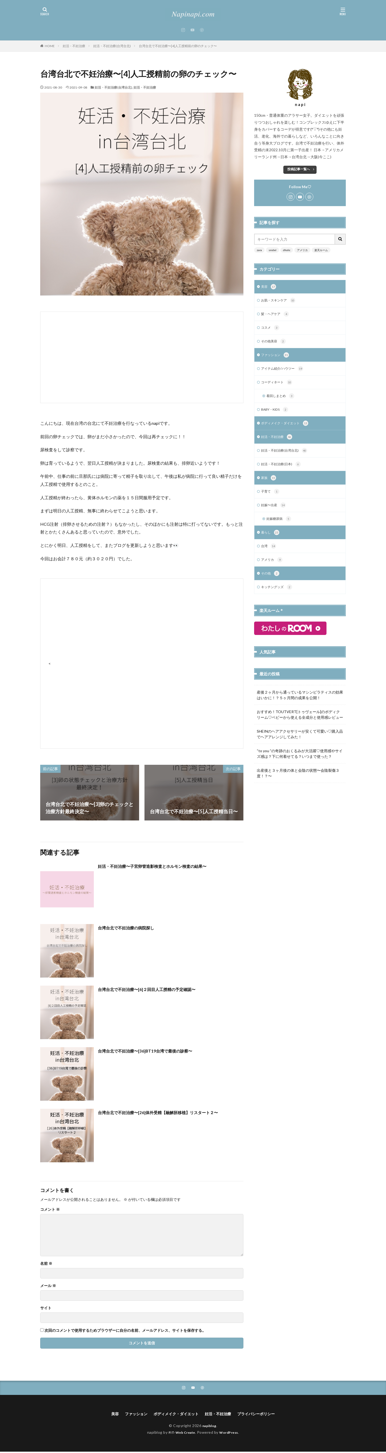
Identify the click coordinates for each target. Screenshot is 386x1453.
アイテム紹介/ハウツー (285, 372)
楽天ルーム (321, 250)
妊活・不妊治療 (74, 46)
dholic (286, 250)
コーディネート (278, 386)
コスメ (271, 329)
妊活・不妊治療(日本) (283, 471)
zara (259, 250)
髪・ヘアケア (276, 315)
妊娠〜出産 (275, 514)
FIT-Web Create (180, 1433)
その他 (271, 585)
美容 (269, 287)
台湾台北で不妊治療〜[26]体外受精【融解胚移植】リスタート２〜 (170, 1112)
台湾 (269, 556)
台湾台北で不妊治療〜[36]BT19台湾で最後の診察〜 (154, 1051)
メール (48, 1286)
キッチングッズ (278, 599)
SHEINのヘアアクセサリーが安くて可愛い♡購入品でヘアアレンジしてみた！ (300, 746)
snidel (272, 250)
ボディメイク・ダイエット (288, 429)
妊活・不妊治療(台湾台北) (112, 46)
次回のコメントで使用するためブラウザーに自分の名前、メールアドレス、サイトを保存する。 (125, 1330)
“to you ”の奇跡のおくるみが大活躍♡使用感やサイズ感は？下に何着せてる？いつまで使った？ (300, 766)
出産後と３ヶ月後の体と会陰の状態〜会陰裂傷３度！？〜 (298, 785)
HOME (50, 46)
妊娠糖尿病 (280, 528)
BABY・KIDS (276, 415)
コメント (50, 1209)
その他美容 (275, 344)
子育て (271, 500)
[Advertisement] (142, 357)
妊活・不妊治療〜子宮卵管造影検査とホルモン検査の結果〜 (163, 866)
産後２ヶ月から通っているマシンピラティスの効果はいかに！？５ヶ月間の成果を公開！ (300, 707)
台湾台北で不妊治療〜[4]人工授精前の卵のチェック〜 (178, 46)
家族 (269, 486)
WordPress (231, 1433)
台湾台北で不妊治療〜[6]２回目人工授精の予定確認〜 (156, 989)
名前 (46, 1263)
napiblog (209, 1427)
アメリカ (302, 250)
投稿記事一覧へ (298, 169)
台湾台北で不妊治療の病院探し (131, 927)
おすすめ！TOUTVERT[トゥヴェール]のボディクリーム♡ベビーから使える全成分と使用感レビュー (300, 727)
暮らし (271, 542)
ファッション (276, 358)
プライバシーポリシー (263, 1414)
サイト (45, 1308)
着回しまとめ (282, 400)
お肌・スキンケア (280, 301)
